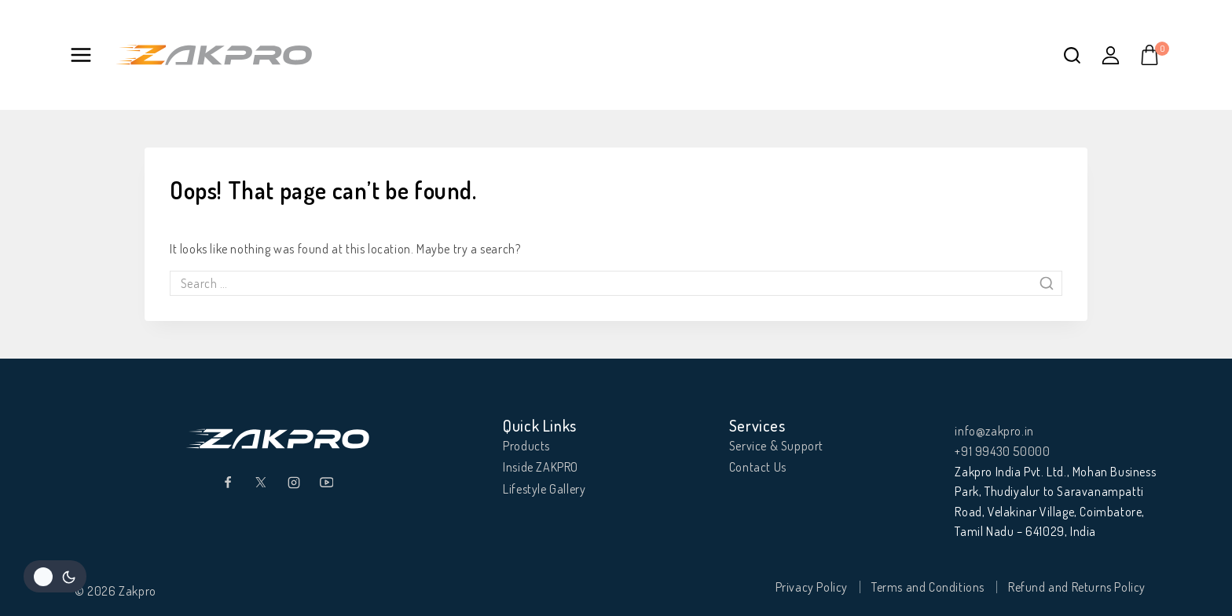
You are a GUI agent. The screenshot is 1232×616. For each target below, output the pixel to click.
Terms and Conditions (927, 587)
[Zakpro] (214, 55)
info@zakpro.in (994, 431)
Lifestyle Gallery (544, 489)
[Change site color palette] (55, 576)
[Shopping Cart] (1154, 55)
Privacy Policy (812, 587)
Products (526, 446)
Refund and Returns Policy (1077, 587)
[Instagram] (293, 482)
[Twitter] (260, 482)
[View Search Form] (1072, 55)
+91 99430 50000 (1002, 451)
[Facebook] (227, 482)
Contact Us (757, 467)
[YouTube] (326, 482)
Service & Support (776, 446)
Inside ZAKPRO (540, 467)
